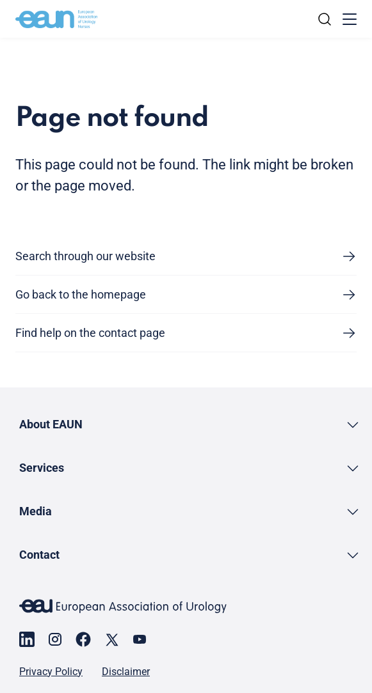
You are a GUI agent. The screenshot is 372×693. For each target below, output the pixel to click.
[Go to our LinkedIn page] (27, 639)
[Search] (324, 19)
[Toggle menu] (350, 19)
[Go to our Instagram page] (55, 639)
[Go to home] (56, 19)
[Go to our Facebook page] (83, 639)
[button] (189, 424)
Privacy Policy (51, 672)
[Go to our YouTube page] (139, 639)
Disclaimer (126, 672)
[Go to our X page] (111, 639)
